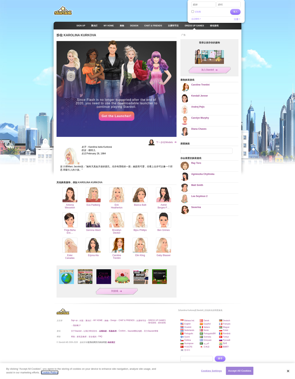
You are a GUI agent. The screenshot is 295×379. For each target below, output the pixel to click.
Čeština (187, 340)
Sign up (74, 320)
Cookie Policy (49, 372)
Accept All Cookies (239, 370)
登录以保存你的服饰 (209, 42)
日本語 (206, 347)
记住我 (198, 12)
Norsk (206, 330)
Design (114, 320)
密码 (220, 4)
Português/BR (210, 333)
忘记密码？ (196, 19)
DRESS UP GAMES (157, 320)
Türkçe (226, 337)
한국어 (187, 350)
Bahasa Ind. (189, 320)
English (187, 324)
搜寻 (220, 358)
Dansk (206, 320)
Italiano (207, 327)
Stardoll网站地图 (135, 331)
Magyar (226, 327)
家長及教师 (82, 337)
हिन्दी (225, 343)
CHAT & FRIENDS (126, 320)
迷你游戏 (162, 323)
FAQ (100, 336)
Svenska (207, 337)
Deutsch (226, 320)
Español (207, 324)
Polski (225, 330)
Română (226, 333)
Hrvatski (187, 327)
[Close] (288, 371)
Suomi (187, 337)
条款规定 (111, 342)
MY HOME (98, 320)
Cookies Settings (211, 370)
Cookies (122, 331)
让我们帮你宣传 (90, 331)
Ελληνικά (207, 340)
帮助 (73, 337)
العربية (206, 343)
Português (188, 333)
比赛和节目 (141, 320)
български (188, 343)
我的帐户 (77, 325)
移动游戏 (152, 323)
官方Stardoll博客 (151, 331)
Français (226, 324)
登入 (235, 12)
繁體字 (226, 347)
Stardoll (63, 10)
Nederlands (189, 330)
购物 (106, 320)
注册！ (237, 19)
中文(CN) (188, 347)
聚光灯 (88, 320)
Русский (226, 340)
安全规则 (92, 337)
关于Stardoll (76, 331)
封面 (81, 320)
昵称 (195, 4)
